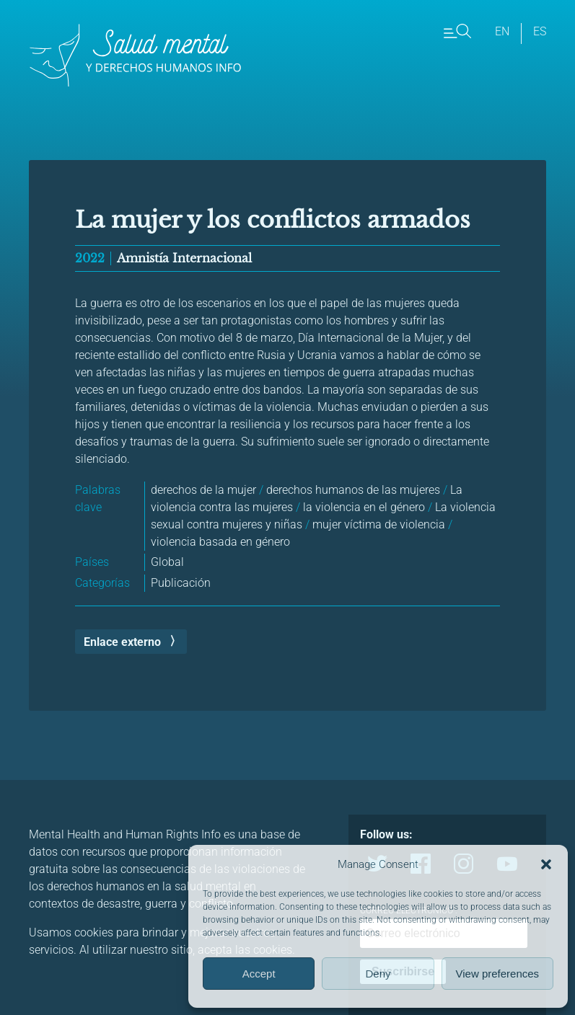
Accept (259, 973)
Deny (377, 973)
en (502, 31)
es (539, 31)
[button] (546, 864)
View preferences (498, 973)
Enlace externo (122, 642)
